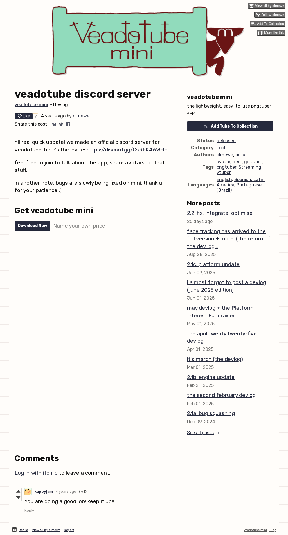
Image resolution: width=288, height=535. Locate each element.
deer (237, 161)
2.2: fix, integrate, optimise (220, 213)
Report (69, 530)
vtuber (224, 172)
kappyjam (43, 491)
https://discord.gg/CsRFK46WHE (127, 149)
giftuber (253, 161)
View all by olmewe (46, 530)
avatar (223, 161)
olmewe (81, 116)
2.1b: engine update (211, 377)
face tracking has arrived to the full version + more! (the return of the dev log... (228, 238)
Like (24, 116)
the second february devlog (221, 395)
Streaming (249, 167)
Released (226, 140)
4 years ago (66, 491)
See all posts (200, 432)
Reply (29, 510)
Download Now (32, 225)
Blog (272, 530)
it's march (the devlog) (215, 359)
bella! (240, 154)
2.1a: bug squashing (211, 413)
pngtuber (226, 167)
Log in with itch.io (36, 473)
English (224, 179)
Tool (221, 147)
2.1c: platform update (213, 264)
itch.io (23, 530)
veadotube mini (31, 104)
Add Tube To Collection (230, 126)
